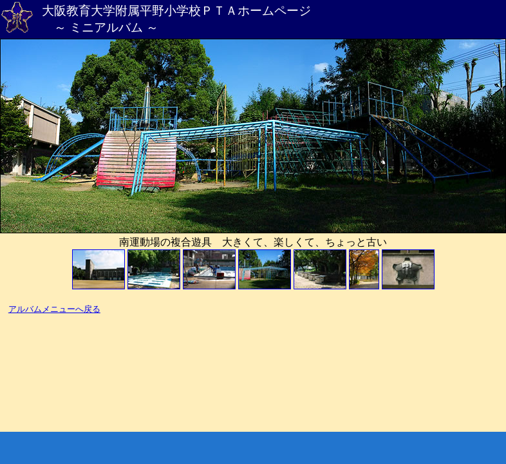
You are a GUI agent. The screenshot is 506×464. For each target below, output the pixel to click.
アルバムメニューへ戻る (54, 309)
